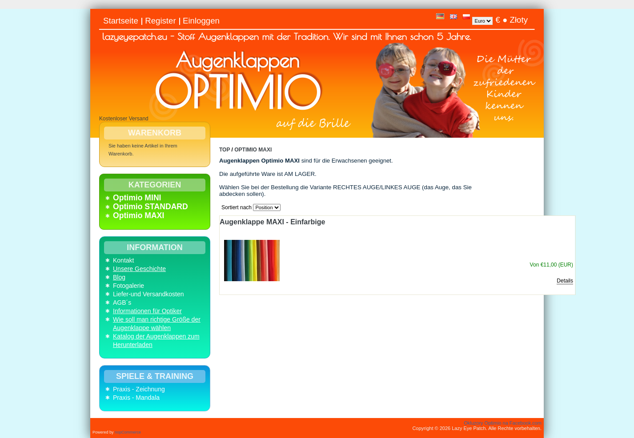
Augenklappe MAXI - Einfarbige (272, 222)
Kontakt (123, 260)
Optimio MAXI (138, 215)
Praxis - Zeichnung (139, 389)
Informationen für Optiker (147, 311)
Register (160, 20)
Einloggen (201, 20)
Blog (119, 277)
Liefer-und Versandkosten (148, 294)
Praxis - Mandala (136, 397)
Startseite (120, 20)
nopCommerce (128, 432)
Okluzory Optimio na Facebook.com (503, 423)
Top (224, 150)
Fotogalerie (128, 285)
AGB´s (122, 302)
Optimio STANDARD (150, 206)
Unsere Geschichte (139, 268)
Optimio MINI (137, 197)
